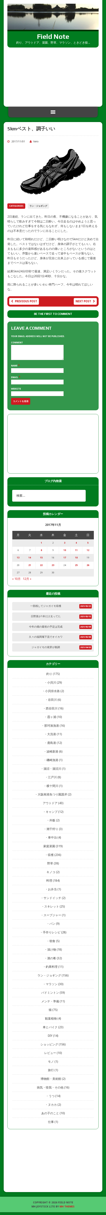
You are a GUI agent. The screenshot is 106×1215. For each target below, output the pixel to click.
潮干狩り (52, 832)
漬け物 (51, 952)
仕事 (51, 1124)
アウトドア (50, 806)
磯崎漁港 (52, 763)
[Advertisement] (53, 75)
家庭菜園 (49, 849)
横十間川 (52, 788)
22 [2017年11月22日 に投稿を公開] (41, 568)
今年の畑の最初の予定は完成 (45, 629)
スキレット (51, 909)
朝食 (52, 944)
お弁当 (52, 892)
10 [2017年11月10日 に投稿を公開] (64, 553)
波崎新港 (52, 754)
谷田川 (52, 702)
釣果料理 (52, 969)
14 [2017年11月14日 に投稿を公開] (29, 560)
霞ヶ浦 (51, 719)
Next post (85, 301)
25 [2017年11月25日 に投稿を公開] (76, 568)
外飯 (52, 823)
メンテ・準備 (50, 1004)
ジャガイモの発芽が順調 (46, 649)
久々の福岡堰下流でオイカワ (45, 639)
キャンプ (52, 814)
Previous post (24, 301)
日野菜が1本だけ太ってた (46, 619)
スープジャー (52, 918)
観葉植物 (51, 1021)
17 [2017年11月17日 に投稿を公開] (64, 560)
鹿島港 (51, 745)
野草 (50, 866)
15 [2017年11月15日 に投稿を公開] (41, 560)
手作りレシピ (51, 935)
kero (36, 141)
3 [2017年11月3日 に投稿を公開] (64, 545)
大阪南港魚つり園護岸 (52, 797)
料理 (49, 883)
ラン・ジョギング (38, 206)
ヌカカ (52, 1107)
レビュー (50, 1055)
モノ (51, 1064)
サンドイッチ (52, 901)
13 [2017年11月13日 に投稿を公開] (18, 560)
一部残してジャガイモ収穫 (45, 608)
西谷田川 (52, 711)
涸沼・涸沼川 (52, 771)
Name (14, 368)
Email (15, 380)
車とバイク (50, 1030)
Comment (17, 342)
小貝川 (51, 685)
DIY (50, 1038)
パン (52, 926)
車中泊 (52, 840)
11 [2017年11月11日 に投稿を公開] (76, 553)
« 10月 (16, 581)
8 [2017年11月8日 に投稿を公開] (41, 553)
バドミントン (50, 995)
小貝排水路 (52, 694)
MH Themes (67, 1209)
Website (16, 391)
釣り (49, 676)
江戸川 (52, 780)
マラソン (52, 987)
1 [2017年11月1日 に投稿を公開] (41, 545)
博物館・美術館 (51, 1081)
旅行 (51, 1073)
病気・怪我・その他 (50, 1090)
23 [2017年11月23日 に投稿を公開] (53, 568)
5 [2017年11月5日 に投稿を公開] (87, 545)
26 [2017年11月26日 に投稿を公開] (88, 568)
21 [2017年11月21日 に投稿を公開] (29, 568)
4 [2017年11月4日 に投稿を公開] (76, 545)
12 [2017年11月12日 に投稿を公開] (88, 553)
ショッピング (49, 1047)
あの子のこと (50, 1116)
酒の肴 (51, 961)
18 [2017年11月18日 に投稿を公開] (76, 560)
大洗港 (51, 737)
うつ (52, 1099)
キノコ (50, 875)
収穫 (51, 857)
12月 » (27, 581)
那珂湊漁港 (51, 728)
